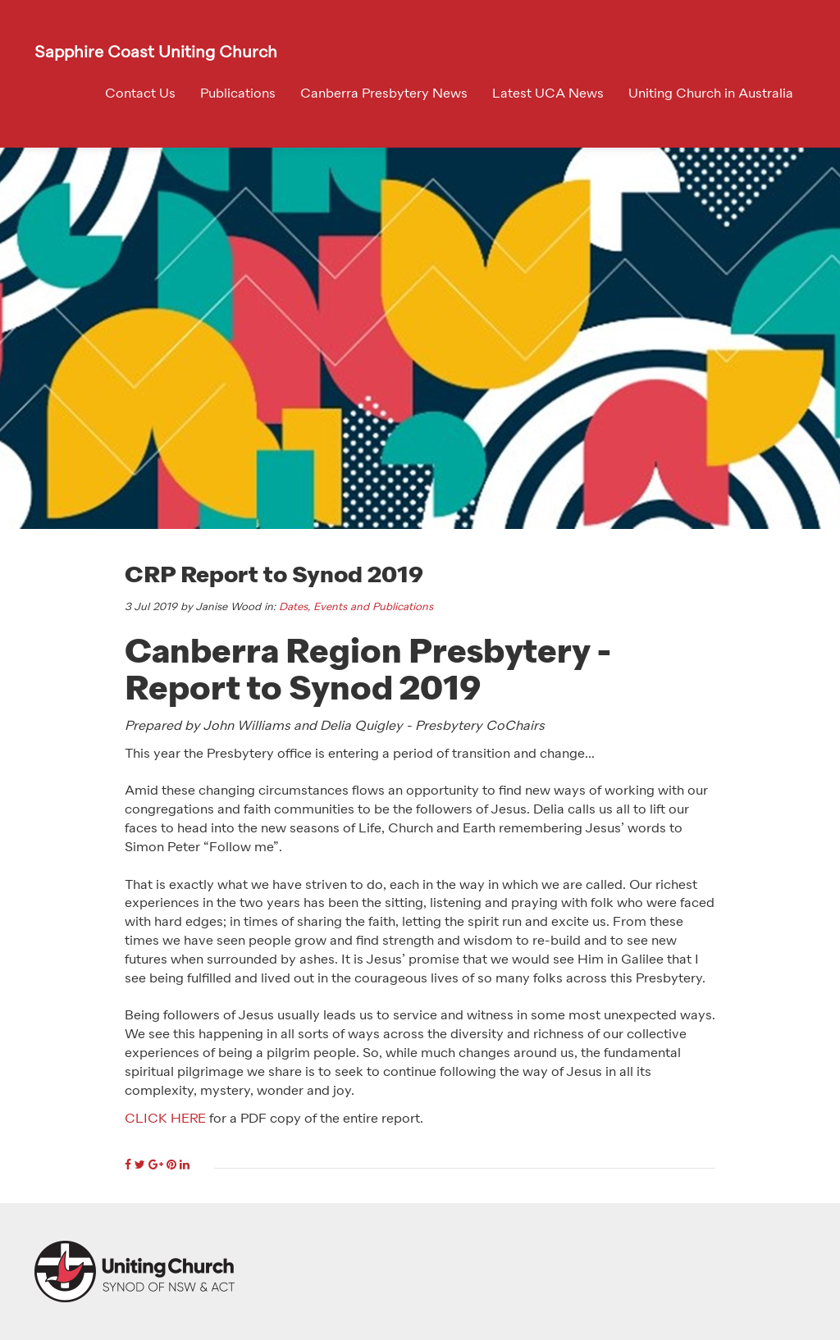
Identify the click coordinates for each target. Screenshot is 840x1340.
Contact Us (140, 94)
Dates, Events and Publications (356, 607)
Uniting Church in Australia (710, 94)
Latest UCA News (548, 94)
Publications (238, 94)
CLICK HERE (165, 1119)
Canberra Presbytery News (384, 94)
